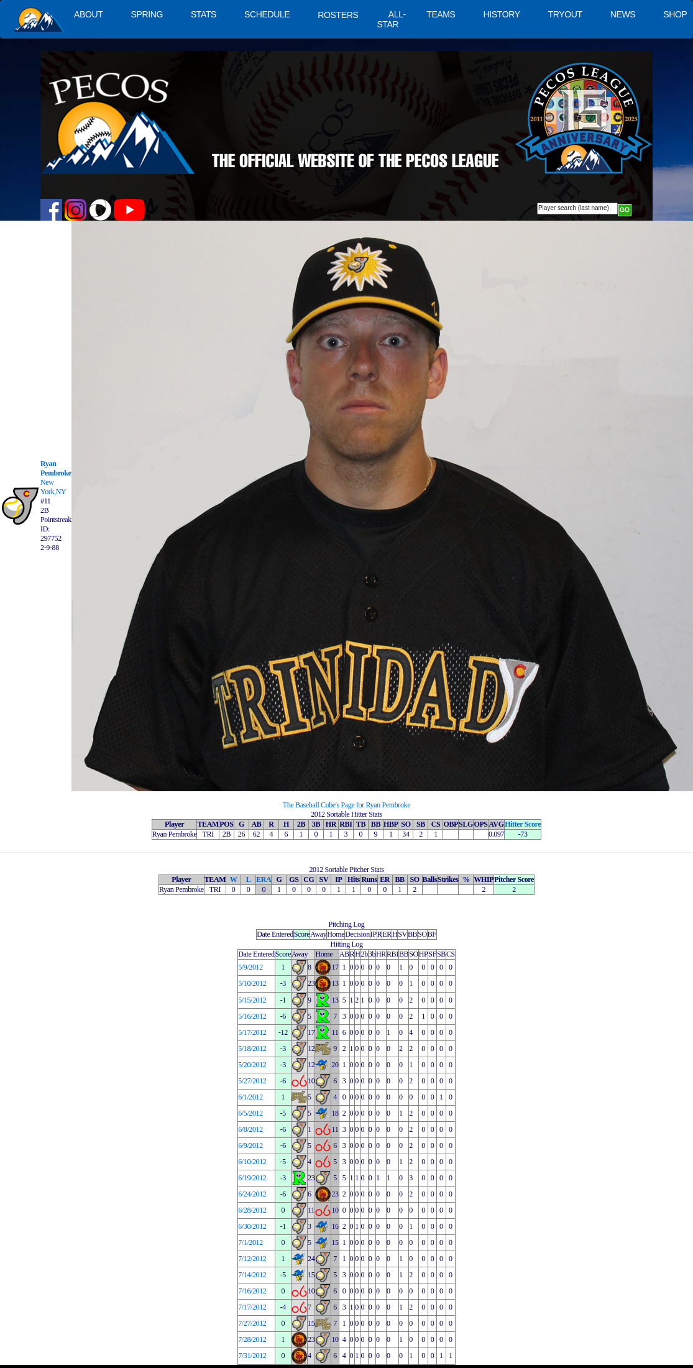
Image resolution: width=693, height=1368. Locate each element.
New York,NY (53, 487)
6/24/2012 (252, 1194)
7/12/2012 (252, 1258)
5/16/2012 (252, 1016)
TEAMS (440, 14)
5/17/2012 (252, 1032)
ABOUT (88, 14)
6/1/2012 (250, 1097)
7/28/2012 (252, 1339)
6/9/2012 (250, 1145)
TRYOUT (565, 14)
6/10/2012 (252, 1161)
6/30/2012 (252, 1226)
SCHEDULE (267, 14)
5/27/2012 (252, 1080)
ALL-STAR (391, 19)
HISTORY (502, 14)
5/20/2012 (252, 1064)
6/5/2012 (250, 1113)
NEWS (623, 14)
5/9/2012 (250, 967)
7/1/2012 (250, 1242)
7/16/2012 (252, 1291)
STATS (203, 14)
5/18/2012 (252, 1048)
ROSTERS (338, 15)
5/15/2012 (252, 1000)
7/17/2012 (252, 1307)
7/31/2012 (252, 1355)
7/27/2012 (252, 1323)
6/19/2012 (252, 1177)
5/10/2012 (252, 983)
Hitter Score (523, 824)
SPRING (146, 14)
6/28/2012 (252, 1210)
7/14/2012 (252, 1274)
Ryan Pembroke (55, 468)
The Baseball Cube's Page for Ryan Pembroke (346, 805)
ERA (263, 879)
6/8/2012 (250, 1129)
